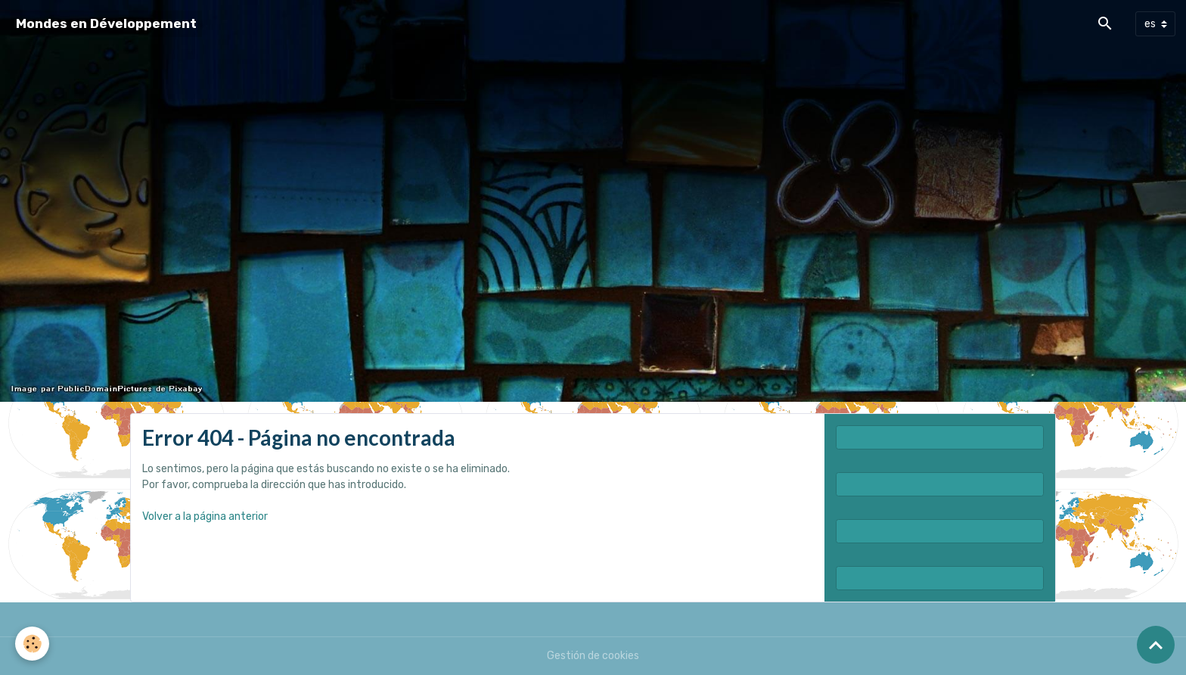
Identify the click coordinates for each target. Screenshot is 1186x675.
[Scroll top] (1156, 645)
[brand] (106, 24)
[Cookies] (32, 644)
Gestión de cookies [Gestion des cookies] (593, 655)
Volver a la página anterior (205, 516)
